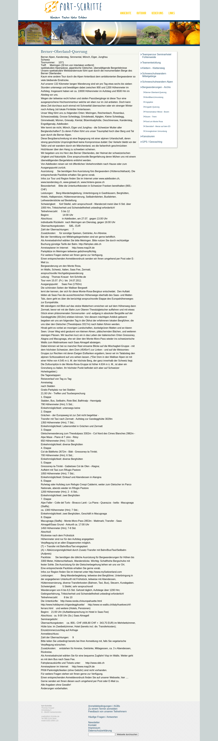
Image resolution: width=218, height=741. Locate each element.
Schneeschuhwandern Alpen (157, 81)
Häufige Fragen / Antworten (103, 717)
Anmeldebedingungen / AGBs (104, 706)
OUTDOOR (141, 13)
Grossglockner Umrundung (156, 131)
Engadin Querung (152, 107)
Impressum (94, 728)
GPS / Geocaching (152, 142)
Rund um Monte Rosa (154, 121)
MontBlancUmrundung (154, 97)
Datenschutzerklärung (100, 730)
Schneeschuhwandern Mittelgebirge (154, 75)
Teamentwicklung (151, 62)
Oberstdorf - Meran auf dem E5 (157, 126)
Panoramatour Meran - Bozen (157, 112)
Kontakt (92, 725)
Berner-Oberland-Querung (155, 92)
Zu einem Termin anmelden (103, 708)
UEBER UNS (157, 13)
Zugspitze (149, 102)
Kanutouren (148, 136)
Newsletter (94, 722)
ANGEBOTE (125, 13)
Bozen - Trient (151, 117)
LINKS (171, 13)
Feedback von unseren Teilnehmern (107, 711)
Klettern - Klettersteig (153, 68)
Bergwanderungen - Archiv (156, 87)
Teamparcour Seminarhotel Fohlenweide (156, 55)
